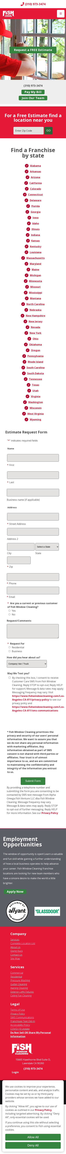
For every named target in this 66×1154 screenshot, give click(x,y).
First (10, 465)
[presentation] (33, 723)
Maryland (35, 263)
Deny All (33, 1145)
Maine (35, 269)
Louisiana (35, 252)
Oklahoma (35, 344)
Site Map (15, 960)
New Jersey (35, 321)
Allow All (33, 1137)
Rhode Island (35, 361)
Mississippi (35, 292)
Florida (35, 206)
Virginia (35, 396)
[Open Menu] (60, 13)
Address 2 (12, 539)
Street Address (16, 524)
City (9, 553)
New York (35, 333)
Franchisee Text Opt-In (22, 1023)
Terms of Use (17, 1012)
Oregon (35, 350)
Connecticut (35, 194)
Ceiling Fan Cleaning (21, 998)
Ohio (35, 338)
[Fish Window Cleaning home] (9, 13)
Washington (35, 402)
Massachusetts (35, 258)
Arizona (35, 177)
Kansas (35, 240)
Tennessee (35, 379)
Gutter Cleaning (18, 986)
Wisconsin (36, 408)
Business (15, 653)
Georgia (35, 212)
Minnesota (35, 281)
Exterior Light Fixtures (22, 994)
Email (11, 597)
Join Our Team (33, 98)
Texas (35, 385)
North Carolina (35, 304)
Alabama (35, 165)
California (35, 183)
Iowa (36, 217)
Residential (16, 649)
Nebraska (35, 310)
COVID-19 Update (20, 1031)
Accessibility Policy (20, 1027)
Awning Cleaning (19, 990)
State (38, 553)
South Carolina (36, 367)
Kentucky (35, 246)
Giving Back (16, 953)
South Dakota (35, 373)
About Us (15, 949)
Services (14, 942)
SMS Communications (22, 1019)
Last (10, 482)
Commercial (16, 975)
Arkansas (35, 171)
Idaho (35, 223)
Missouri (35, 286)
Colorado (35, 188)
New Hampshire (35, 315)
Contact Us (16, 957)
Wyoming (35, 419)
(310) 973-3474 (33, 4)
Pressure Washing (20, 982)
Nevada (35, 327)
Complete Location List (22, 945)
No (11, 614)
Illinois (36, 229)
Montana (35, 298)
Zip (10, 566)
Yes (12, 610)
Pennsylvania (35, 356)
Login (15, 1074)
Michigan (35, 275)
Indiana (35, 235)
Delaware (35, 200)
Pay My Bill (32, 92)
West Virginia (35, 413)
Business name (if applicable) (23, 499)
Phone (11, 583)
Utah (35, 390)
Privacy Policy (50, 815)
